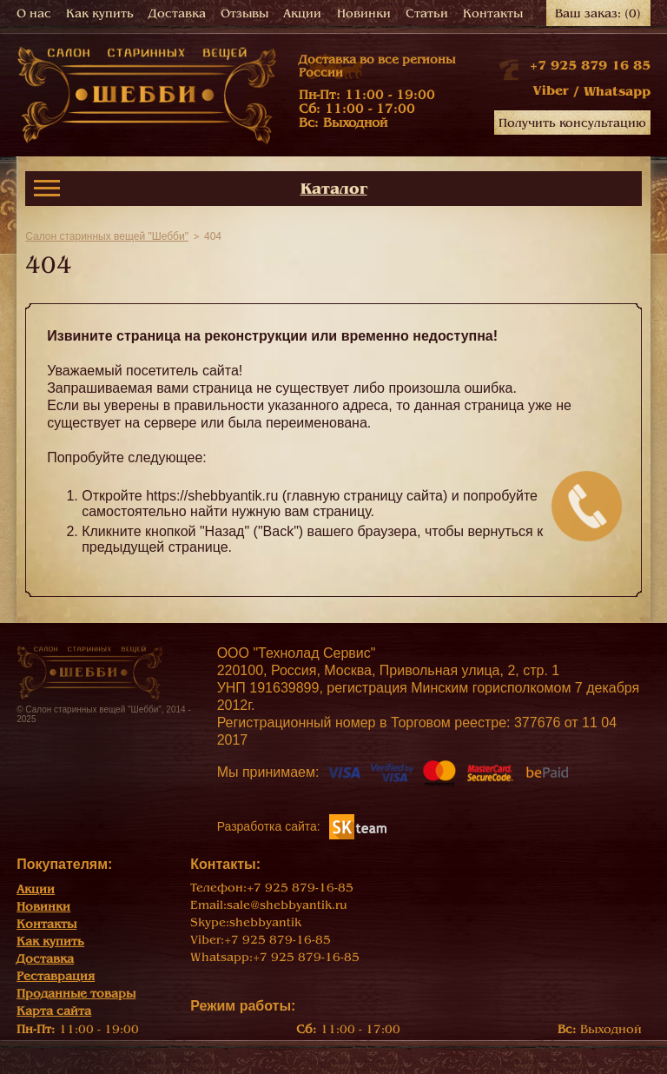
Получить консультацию (572, 122)
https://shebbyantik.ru (212, 495)
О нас (34, 13)
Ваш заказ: (598, 13)
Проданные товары (76, 993)
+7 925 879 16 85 (590, 65)
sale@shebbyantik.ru (287, 905)
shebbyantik (265, 922)
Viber (550, 90)
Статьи (427, 13)
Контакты (493, 13)
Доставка (177, 13)
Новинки (364, 13)
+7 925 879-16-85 (300, 887)
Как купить (100, 13)
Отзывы (244, 13)
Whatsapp (617, 91)
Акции (302, 13)
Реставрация (56, 976)
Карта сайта (54, 1011)
